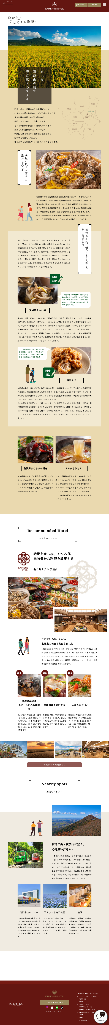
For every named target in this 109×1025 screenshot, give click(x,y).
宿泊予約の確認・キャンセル (86, 1012)
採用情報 (81, 1017)
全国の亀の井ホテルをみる (54, 1002)
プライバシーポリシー (85, 1004)
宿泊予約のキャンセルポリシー (87, 1009)
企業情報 (81, 1015)
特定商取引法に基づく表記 (86, 1007)
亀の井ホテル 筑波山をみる (54, 765)
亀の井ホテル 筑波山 (45, 569)
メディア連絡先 (83, 1020)
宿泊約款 (81, 1001)
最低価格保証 (82, 999)
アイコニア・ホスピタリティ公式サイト (89, 996)
